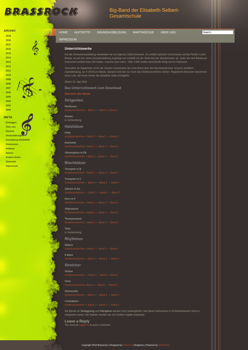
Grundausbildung (111, 32)
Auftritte (82, 32)
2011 (8, 70)
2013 (8, 62)
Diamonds (128, 345)
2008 (8, 83)
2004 (8, 101)
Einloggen (11, 122)
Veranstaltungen (15, 135)
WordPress (163, 345)
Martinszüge (143, 32)
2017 (8, 44)
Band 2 (103, 110)
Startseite (11, 161)
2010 (8, 75)
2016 (8, 49)
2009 (8, 79)
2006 (8, 92)
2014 (8, 57)
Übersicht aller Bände (77, 93)
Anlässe (10, 148)
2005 (8, 96)
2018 (8, 40)
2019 (8, 36)
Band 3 (114, 110)
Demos (9, 153)
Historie (10, 131)
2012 (8, 66)
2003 (8, 105)
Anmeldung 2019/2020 (18, 140)
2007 (8, 88)
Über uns (168, 32)
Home (63, 32)
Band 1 (92, 110)
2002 (8, 110)
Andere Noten (13, 157)
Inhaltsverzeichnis (74, 110)
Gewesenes (12, 144)
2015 (8, 53)
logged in (84, 324)
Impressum (68, 39)
